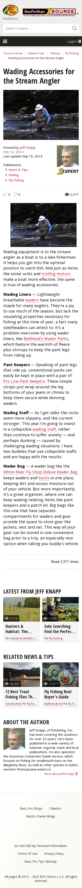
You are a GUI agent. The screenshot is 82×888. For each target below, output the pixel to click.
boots (43, 477)
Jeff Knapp (27, 147)
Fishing (54, 53)
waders (32, 300)
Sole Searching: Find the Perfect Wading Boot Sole (60, 631)
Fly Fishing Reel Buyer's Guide (58, 694)
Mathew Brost (53, 704)
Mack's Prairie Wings (40, 816)
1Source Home (13, 53)
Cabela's (55, 808)
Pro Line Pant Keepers (24, 381)
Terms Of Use (27, 854)
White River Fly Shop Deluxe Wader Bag (40, 472)
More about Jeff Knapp (59, 774)
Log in (72, 41)
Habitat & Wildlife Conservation (30, 638)
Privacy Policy (54, 854)
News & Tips (36, 53)
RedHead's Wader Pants (46, 338)
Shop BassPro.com (10, 18)
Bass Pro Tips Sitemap (40, 861)
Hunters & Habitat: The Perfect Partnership (16, 634)
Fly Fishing (72, 53)
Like (5, 194)
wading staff (44, 429)
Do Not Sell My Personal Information (40, 846)
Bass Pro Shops (31, 808)
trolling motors (56, 273)
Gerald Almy (13, 704)
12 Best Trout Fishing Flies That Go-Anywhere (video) (20, 699)
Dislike (15, 194)
